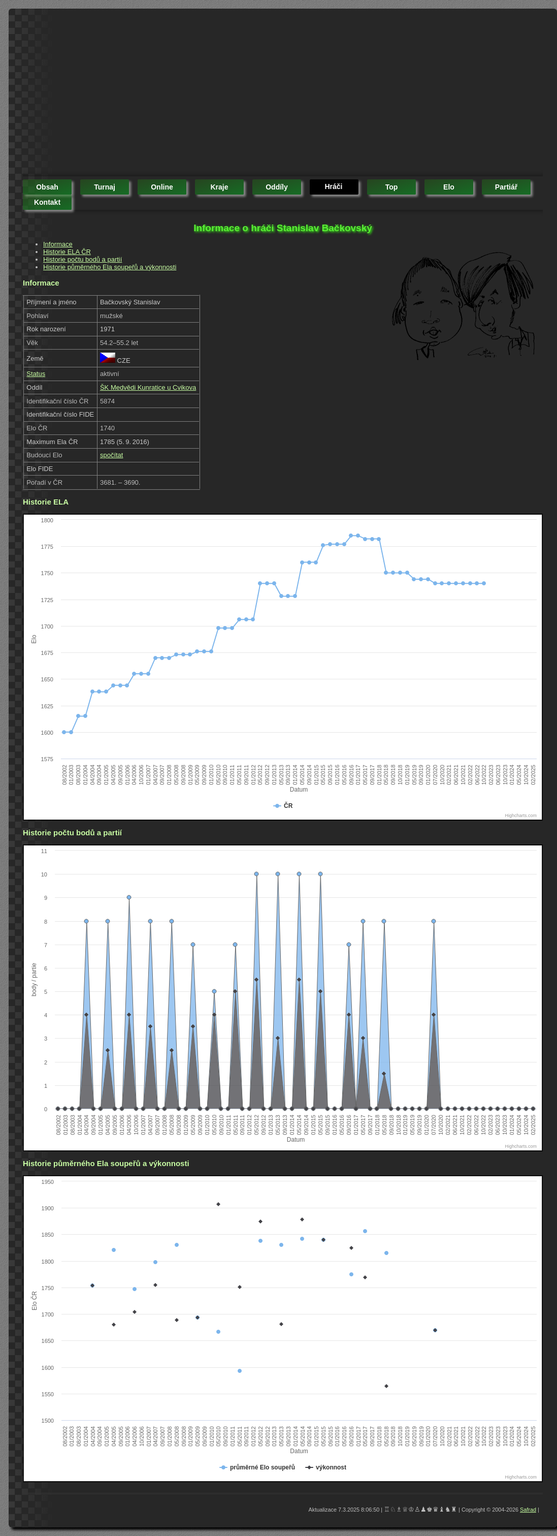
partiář (506, 187)
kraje (219, 187)
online (162, 187)
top (391, 187)
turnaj (104, 187)
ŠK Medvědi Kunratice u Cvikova (148, 387)
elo (448, 187)
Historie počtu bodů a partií (82, 259)
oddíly (277, 187)
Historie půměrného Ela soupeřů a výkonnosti (109, 267)
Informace (58, 244)
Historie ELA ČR (67, 252)
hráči (333, 186)
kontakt (47, 202)
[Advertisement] (206, 94)
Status (35, 374)
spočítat (111, 455)
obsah (47, 187)
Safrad (528, 1510)
